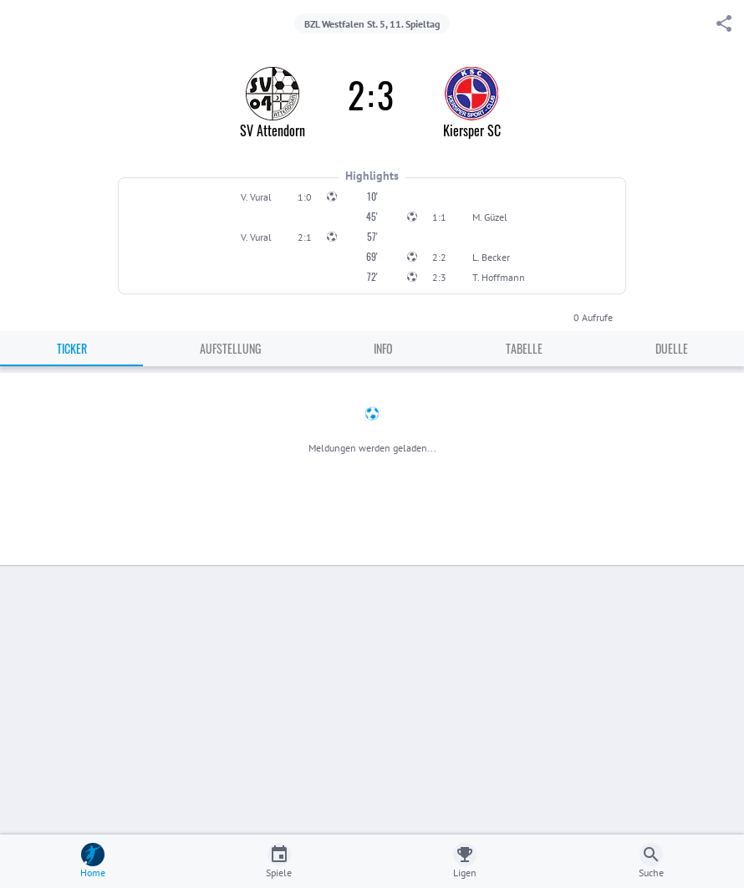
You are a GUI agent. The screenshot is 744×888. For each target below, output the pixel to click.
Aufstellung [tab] (230, 348)
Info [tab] (383, 348)
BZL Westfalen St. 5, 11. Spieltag (372, 24)
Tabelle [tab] (524, 348)
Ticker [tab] (72, 348)
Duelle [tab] (671, 348)
